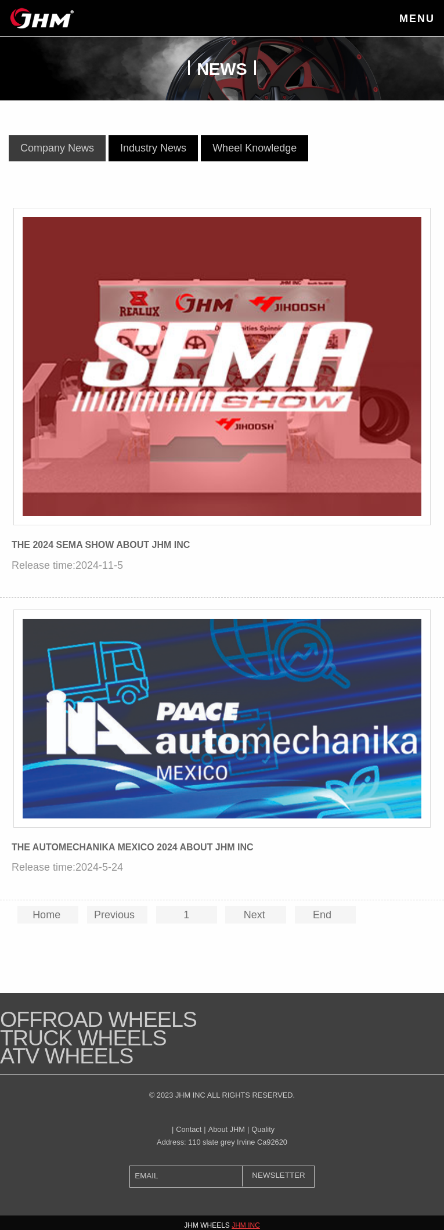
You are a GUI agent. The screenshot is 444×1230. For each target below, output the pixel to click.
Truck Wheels (83, 1038)
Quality (263, 1129)
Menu (417, 18)
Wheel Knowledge (254, 148)
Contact (188, 1129)
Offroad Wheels (98, 1019)
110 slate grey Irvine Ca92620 (237, 1142)
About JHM (226, 1129)
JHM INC (246, 1225)
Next (256, 915)
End (325, 915)
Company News (57, 148)
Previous (117, 915)
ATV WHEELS (66, 1056)
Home (48, 915)
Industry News (153, 148)
